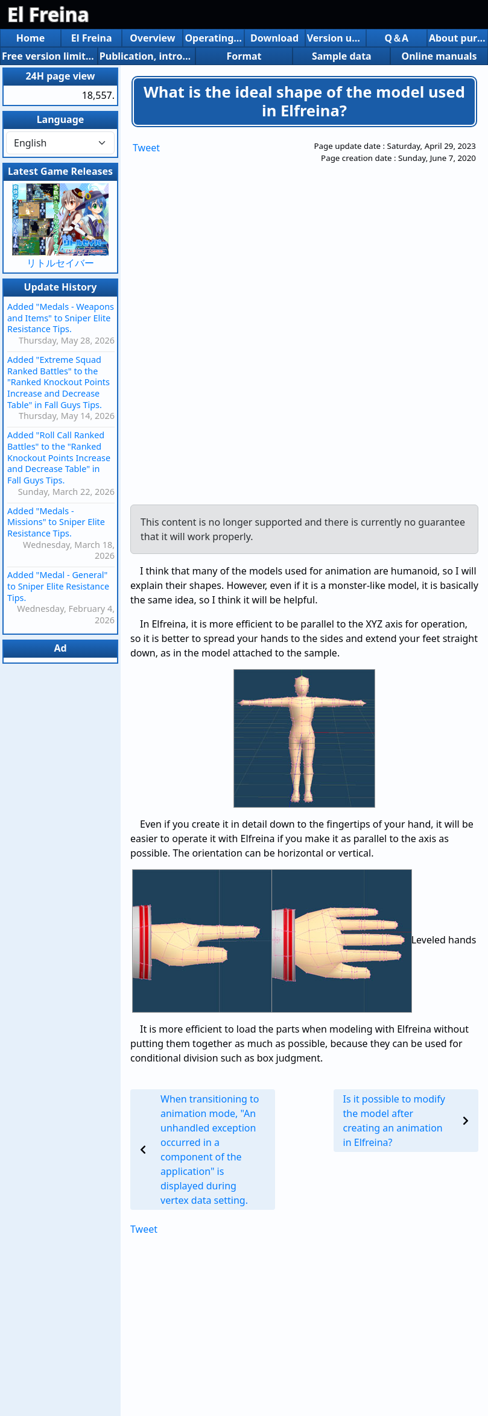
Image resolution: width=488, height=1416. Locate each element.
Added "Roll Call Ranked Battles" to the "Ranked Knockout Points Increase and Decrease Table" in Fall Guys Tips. (58, 457)
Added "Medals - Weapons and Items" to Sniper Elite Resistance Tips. (60, 318)
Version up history (335, 38)
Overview (152, 38)
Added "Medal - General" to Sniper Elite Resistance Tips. (58, 586)
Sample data (342, 56)
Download (274, 38)
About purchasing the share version (457, 38)
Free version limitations (49, 56)
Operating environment (213, 38)
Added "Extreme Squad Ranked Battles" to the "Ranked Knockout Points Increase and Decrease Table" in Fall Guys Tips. (58, 382)
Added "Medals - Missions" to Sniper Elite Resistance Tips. (56, 522)
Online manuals (439, 56)
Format (243, 56)
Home (30, 38)
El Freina (48, 14)
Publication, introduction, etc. (147, 56)
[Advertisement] (259, 321)
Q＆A (396, 38)
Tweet (146, 147)
